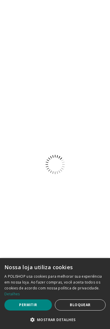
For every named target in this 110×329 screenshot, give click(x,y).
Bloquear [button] (80, 304)
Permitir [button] (28, 304)
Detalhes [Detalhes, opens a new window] (12, 293)
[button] (55, 319)
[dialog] (55, 293)
